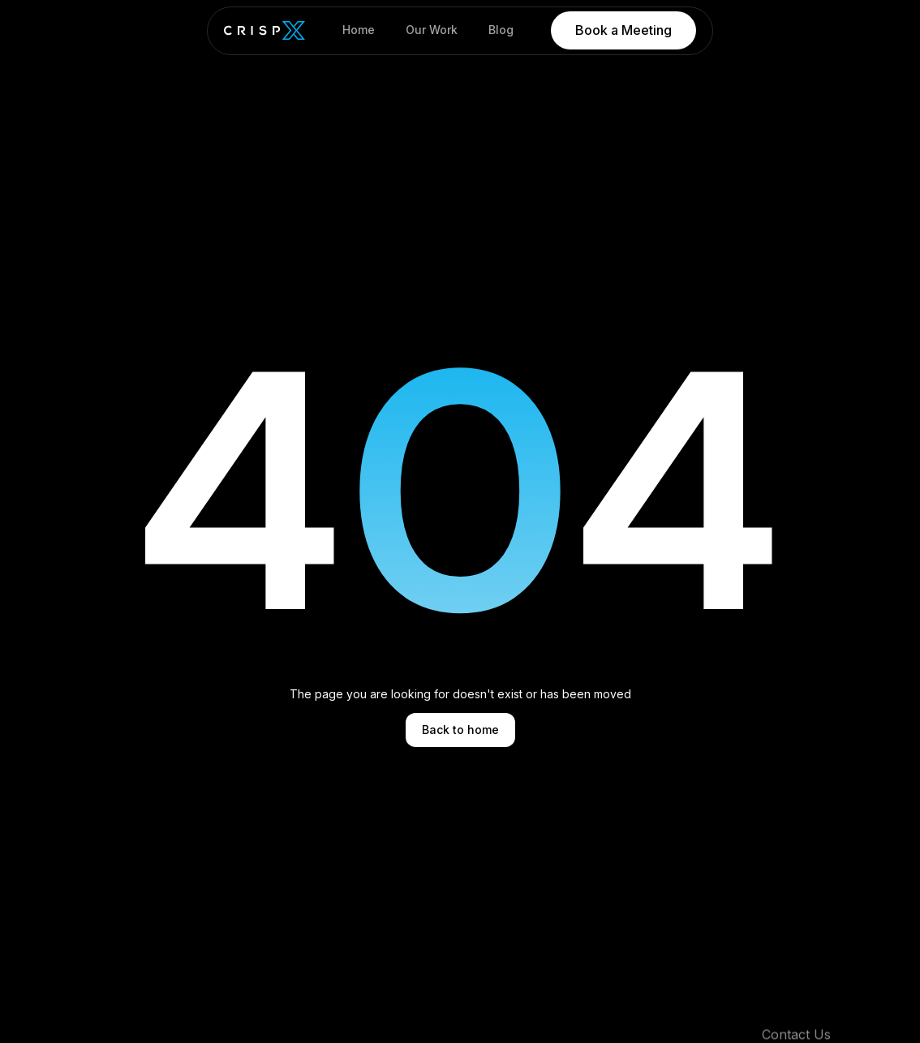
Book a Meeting (623, 30)
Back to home (460, 729)
